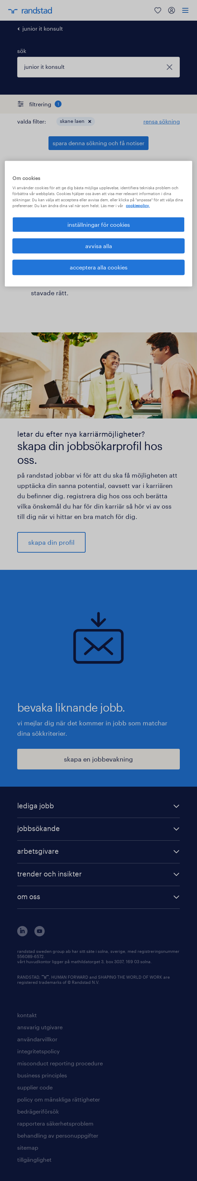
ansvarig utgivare (40, 1027)
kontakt (27, 1015)
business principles (42, 1075)
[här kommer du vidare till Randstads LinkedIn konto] (22, 934)
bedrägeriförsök (38, 1111)
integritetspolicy (38, 1051)
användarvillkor (37, 1039)
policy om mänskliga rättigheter (58, 1099)
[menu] (185, 10)
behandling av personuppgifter (57, 1135)
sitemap (27, 1147)
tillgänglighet (34, 1159)
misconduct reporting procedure (60, 1063)
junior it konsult (42, 28)
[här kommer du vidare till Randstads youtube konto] (39, 934)
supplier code (35, 1087)
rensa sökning (161, 121)
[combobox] (98, 67)
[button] (89, 121)
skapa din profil (51, 542)
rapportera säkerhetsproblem (55, 1123)
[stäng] (169, 67)
